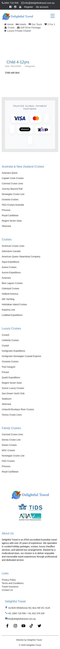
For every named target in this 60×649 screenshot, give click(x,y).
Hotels (21, 24)
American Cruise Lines (13, 246)
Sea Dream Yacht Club (13, 393)
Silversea (6, 226)
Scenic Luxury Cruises (13, 388)
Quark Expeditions (11, 377)
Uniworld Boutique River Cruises (18, 409)
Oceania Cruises (10, 199)
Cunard (5, 335)
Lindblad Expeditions (12, 315)
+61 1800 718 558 (17, 613)
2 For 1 (49, 24)
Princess (6, 210)
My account (42, 6)
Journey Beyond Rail (12, 189)
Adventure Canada (11, 251)
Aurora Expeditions (11, 272)
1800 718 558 (10, 2)
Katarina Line (8, 309)
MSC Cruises (8, 450)
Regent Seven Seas (12, 220)
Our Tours (35, 24)
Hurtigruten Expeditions (13, 351)
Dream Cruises (9, 445)
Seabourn (7, 398)
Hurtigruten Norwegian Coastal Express (21, 356)
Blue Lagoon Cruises (12, 283)
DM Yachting (8, 299)
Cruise (9, 27)
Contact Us (7, 590)
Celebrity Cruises (10, 340)
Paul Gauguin (8, 367)
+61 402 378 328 (36, 613)
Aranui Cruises (9, 267)
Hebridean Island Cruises (14, 304)
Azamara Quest (9, 173)
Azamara (6, 278)
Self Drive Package (29, 27)
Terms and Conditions (12, 583)
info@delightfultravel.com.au (38, 2)
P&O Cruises (8, 461)
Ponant (5, 372)
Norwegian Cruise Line (13, 194)
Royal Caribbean (10, 215)
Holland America (10, 293)
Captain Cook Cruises (13, 178)
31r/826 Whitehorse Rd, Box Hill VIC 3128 (29, 608)
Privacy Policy (9, 580)
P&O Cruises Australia (13, 204)
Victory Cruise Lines (12, 414)
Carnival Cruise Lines (12, 183)
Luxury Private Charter (17, 30)
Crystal (5, 345)
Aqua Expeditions (10, 262)
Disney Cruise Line (11, 439)
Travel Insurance (10, 586)
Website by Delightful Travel (29, 640)
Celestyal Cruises (10, 288)
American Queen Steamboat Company (21, 256)
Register (28, 6)
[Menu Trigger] (52, 15)
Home (8, 24)
